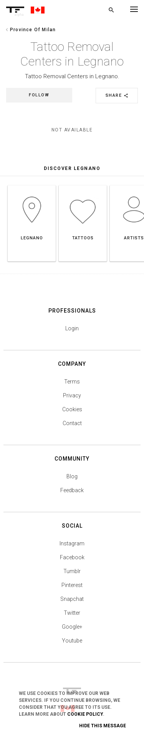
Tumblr (72, 571)
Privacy (72, 395)
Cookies (72, 409)
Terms (72, 381)
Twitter (72, 613)
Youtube (72, 640)
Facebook (72, 557)
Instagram (72, 543)
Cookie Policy (85, 714)
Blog (72, 476)
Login (72, 328)
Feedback (72, 490)
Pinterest (72, 585)
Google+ (72, 627)
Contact (72, 423)
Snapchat (72, 599)
